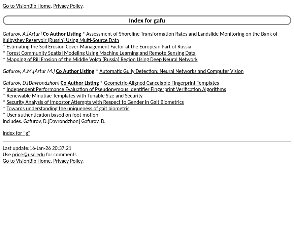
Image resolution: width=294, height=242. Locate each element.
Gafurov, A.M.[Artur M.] (29, 71)
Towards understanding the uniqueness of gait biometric (68, 108)
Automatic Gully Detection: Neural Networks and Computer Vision (171, 71)
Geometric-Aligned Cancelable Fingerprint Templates (161, 83)
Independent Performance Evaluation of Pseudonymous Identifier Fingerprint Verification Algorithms (116, 89)
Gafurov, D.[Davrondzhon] (31, 83)
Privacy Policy (67, 6)
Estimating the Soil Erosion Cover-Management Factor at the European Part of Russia (99, 46)
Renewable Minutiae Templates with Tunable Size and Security (75, 95)
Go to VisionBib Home (27, 6)
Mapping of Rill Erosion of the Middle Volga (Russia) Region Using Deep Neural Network (102, 59)
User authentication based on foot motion (52, 115)
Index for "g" (16, 133)
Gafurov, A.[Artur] (22, 34)
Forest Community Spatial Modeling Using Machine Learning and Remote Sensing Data (101, 53)
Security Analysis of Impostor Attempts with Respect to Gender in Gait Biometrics (95, 102)
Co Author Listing (62, 34)
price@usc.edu (28, 154)
